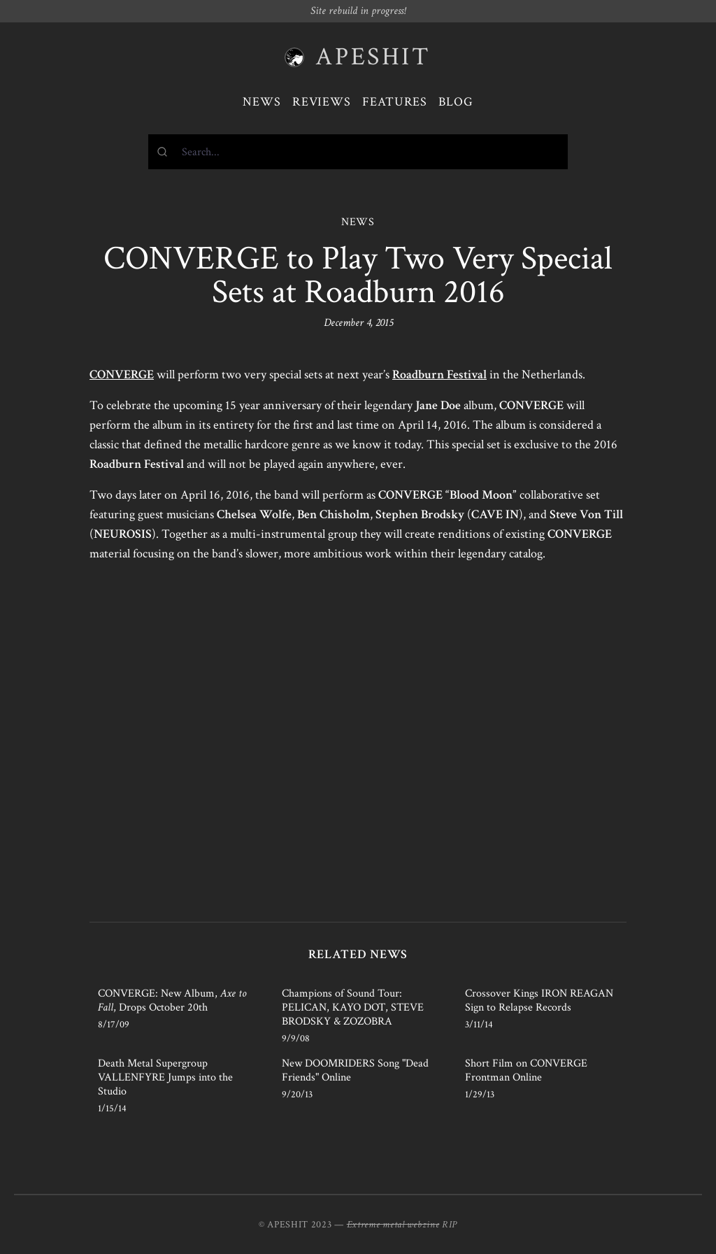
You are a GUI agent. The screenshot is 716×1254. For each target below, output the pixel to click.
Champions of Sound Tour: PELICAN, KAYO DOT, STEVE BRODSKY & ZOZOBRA (353, 1007)
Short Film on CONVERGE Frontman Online (526, 1070)
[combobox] (358, 151)
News (262, 102)
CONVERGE (122, 374)
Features (394, 102)
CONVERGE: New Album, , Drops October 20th (172, 1000)
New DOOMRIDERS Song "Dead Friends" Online (355, 1070)
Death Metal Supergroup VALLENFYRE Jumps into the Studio (165, 1077)
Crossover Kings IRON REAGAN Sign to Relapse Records (539, 1000)
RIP (449, 1224)
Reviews (321, 102)
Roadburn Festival (439, 374)
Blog (455, 102)
